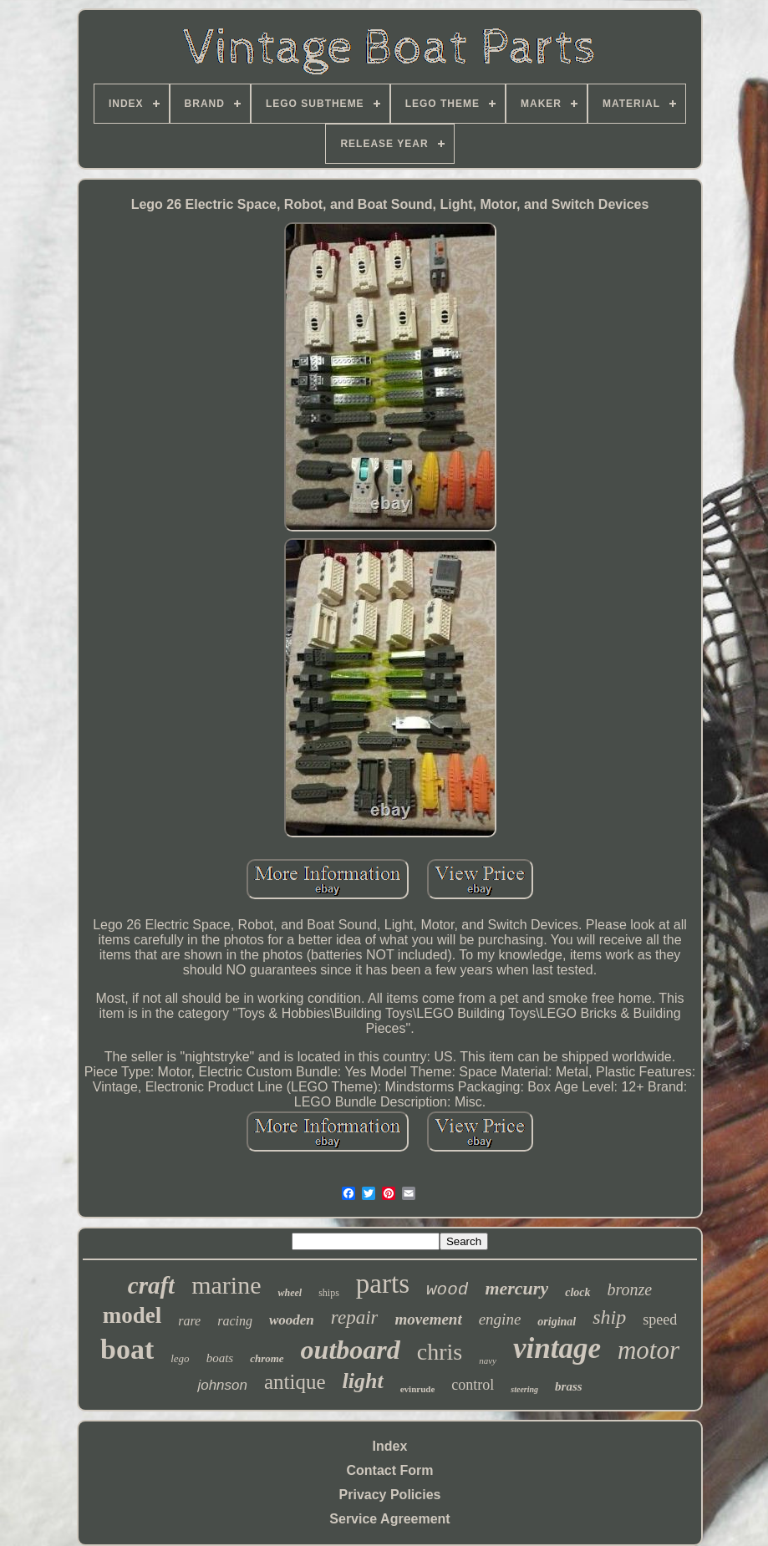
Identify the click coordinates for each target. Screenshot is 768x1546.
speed (660, 1319)
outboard (350, 1350)
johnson (222, 1385)
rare (189, 1321)
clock (577, 1292)
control (472, 1384)
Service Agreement (389, 1519)
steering (524, 1389)
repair (355, 1317)
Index (390, 1446)
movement (427, 1319)
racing (234, 1321)
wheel (289, 1293)
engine (500, 1319)
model (132, 1315)
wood (447, 1289)
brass (568, 1386)
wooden (291, 1320)
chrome (266, 1358)
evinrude (417, 1389)
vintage (557, 1348)
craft (151, 1285)
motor (648, 1350)
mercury (516, 1288)
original (556, 1321)
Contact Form (390, 1470)
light (363, 1381)
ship (609, 1317)
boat (127, 1349)
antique (295, 1382)
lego (179, 1358)
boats (220, 1358)
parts (382, 1284)
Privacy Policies (390, 1495)
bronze (630, 1289)
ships (328, 1293)
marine (226, 1285)
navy (487, 1360)
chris (439, 1352)
